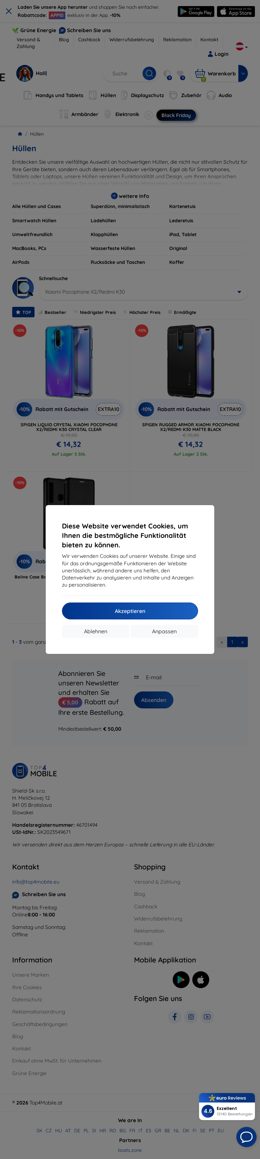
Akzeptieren (130, 611)
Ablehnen (95, 631)
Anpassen (164, 631)
